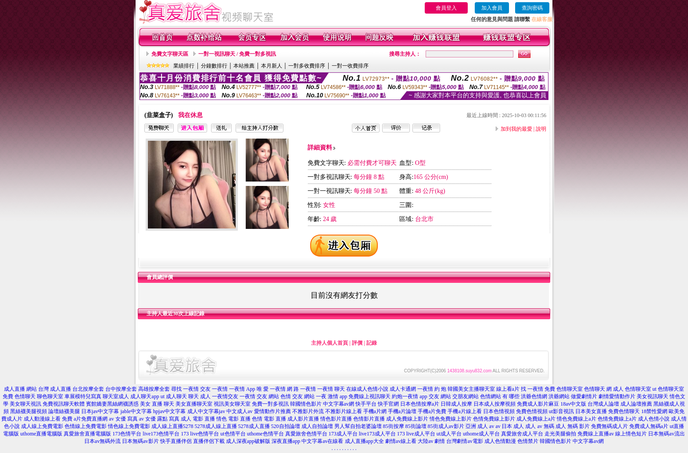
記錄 (371, 343)
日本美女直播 (591, 411)
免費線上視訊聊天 (369, 396)
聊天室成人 (116, 396)
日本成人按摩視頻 (494, 404)
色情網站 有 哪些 (500, 396)
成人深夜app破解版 (248, 441)
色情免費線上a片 (617, 419)
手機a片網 (375, 411)
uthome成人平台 (481, 434)
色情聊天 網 (598, 389)
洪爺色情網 (534, 396)
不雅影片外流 (308, 411)
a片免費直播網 (91, 419)
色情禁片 (527, 441)
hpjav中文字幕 (169, 411)
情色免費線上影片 (451, 419)
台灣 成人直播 (54, 389)
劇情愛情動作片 (616, 396)
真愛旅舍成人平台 (522, 434)
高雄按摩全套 (154, 389)
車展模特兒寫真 (82, 396)
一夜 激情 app (331, 396)
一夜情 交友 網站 (259, 396)
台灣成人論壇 (603, 404)
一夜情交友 (225, 396)
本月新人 (271, 66)
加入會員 (491, 8)
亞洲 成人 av (480, 426)
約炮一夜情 (405, 396)
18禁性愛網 (654, 411)
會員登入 (446, 8)
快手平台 (365, 404)
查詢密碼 (532, 8)
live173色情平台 (161, 434)
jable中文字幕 (136, 411)
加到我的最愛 (516, 129)
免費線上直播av (595, 434)
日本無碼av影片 (140, 441)
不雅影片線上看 (343, 411)
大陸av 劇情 (431, 441)
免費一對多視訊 (270, 404)
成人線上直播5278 (172, 426)
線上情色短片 (631, 434)
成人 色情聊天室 (632, 389)
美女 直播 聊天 (157, 404)
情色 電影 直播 (233, 419)
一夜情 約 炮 (431, 389)
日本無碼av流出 (666, 434)
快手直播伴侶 (176, 441)
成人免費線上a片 (535, 419)
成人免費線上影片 (407, 419)
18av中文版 (573, 404)
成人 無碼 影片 (572, 426)
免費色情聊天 (624, 411)
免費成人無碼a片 (648, 426)
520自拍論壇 (285, 426)
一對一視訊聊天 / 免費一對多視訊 (237, 54)
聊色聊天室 (50, 396)
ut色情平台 (232, 434)
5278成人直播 (254, 426)
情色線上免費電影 (129, 426)
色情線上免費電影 (85, 426)
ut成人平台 (449, 434)
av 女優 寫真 (123, 419)
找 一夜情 (532, 389)
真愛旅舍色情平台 (306, 434)
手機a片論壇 (402, 411)
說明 (541, 129)
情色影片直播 (336, 419)
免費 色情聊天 (19, 396)
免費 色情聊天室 (564, 389)
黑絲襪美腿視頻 (28, 411)
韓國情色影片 (306, 404)
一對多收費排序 (306, 66)
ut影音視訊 (561, 411)
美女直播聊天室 (194, 404)
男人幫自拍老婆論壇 (358, 426)
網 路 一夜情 (301, 389)
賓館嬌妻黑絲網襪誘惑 (112, 404)
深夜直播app (286, 441)
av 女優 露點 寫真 (159, 419)
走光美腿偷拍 (560, 434)
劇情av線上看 (400, 441)
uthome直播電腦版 (41, 434)
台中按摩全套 (121, 389)
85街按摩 (393, 426)
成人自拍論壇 (317, 426)
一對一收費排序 (350, 66)
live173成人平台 (377, 434)
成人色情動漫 (500, 441)
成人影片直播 (303, 419)
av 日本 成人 (509, 426)
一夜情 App (242, 389)
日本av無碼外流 (102, 441)
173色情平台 (126, 434)
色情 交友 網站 (297, 396)
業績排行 (183, 66)
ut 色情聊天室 (668, 389)
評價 (357, 343)
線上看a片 (508, 389)
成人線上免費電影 (42, 426)
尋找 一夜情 (185, 389)
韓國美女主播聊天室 (471, 389)
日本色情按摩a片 (419, 404)
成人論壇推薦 (636, 404)
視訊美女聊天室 (232, 404)
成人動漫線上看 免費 (48, 419)
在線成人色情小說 (367, 389)
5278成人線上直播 (216, 426)
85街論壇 (415, 426)
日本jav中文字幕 (100, 411)
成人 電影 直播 (198, 419)
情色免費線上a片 (576, 419)
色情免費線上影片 (494, 419)
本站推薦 (243, 66)
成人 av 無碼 (539, 426)
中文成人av (239, 411)
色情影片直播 (369, 419)
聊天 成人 (199, 396)
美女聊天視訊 (25, 404)
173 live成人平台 (416, 434)
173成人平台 (343, 434)
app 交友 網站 (435, 396)
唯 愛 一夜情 (271, 389)
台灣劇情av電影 (464, 441)
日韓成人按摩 (456, 404)
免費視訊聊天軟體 (64, 404)
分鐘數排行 (214, 66)
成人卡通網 (403, 389)
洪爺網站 (559, 396)
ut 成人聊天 (174, 396)
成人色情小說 (654, 419)
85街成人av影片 (446, 426)
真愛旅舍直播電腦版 (87, 434)
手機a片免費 (432, 411)
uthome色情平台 (265, 434)
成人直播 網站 (20, 389)
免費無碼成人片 (609, 426)
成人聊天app (144, 396)
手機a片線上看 (464, 411)
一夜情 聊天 (331, 389)
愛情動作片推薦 (272, 411)
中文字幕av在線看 (322, 441)
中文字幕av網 (338, 404)
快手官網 (388, 404)
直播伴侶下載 (209, 441)
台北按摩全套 (88, 389)
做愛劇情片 (584, 396)
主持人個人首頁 (329, 343)
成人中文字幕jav (206, 411)
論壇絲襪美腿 (64, 411)
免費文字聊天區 (169, 54)
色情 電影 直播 (269, 419)
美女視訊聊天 (652, 396)
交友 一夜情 (214, 389)
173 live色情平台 (200, 434)
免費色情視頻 (532, 411)
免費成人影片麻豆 (538, 404)
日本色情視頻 (499, 411)
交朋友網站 (465, 396)
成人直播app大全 (364, 441)
